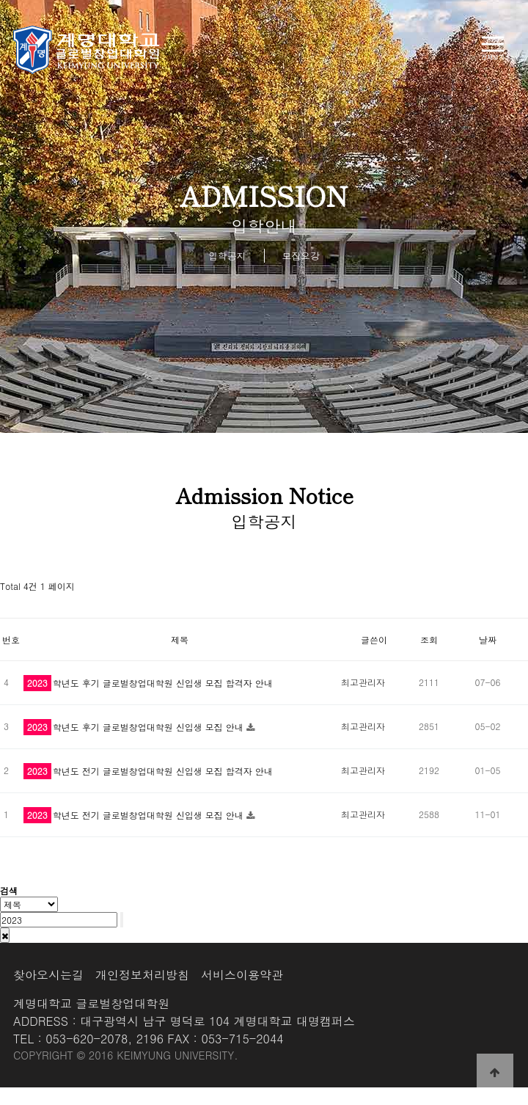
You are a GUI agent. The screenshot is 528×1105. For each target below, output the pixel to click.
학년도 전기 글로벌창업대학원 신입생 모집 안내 (134, 815)
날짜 (487, 639)
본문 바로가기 (0, 0)
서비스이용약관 (242, 974)
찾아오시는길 (48, 974)
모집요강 (301, 256)
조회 (429, 639)
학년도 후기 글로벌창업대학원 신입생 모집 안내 (134, 727)
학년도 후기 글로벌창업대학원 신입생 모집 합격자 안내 (148, 683)
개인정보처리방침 (142, 974)
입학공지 (227, 256)
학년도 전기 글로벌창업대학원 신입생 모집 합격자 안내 (148, 771)
